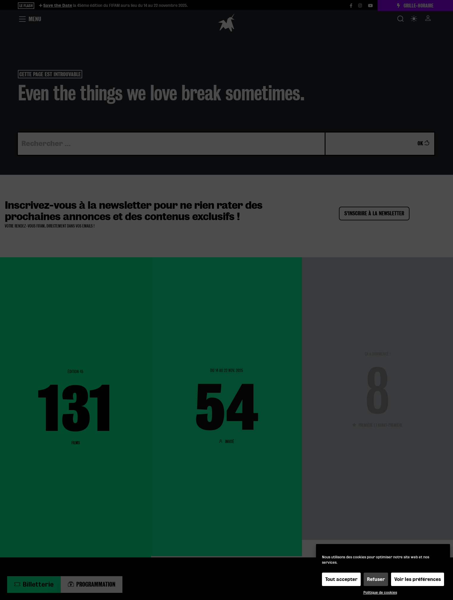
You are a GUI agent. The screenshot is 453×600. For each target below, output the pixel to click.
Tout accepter (341, 579)
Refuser (376, 579)
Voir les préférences (417, 579)
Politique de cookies (380, 592)
